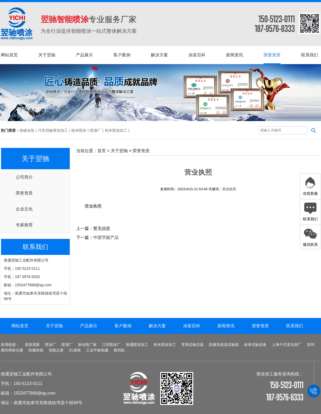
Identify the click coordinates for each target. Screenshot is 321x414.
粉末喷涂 (78, 130)
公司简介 (24, 177)
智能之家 (56, 350)
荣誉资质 (24, 193)
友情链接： (10, 344)
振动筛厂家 (87, 344)
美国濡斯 (32, 344)
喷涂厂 (50, 344)
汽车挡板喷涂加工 (53, 130)
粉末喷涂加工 (116, 130)
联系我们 (294, 326)
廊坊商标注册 (12, 350)
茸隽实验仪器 (192, 344)
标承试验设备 (255, 344)
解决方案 (157, 326)
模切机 (119, 350)
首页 (101, 150)
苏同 (310, 344)
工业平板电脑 (97, 350)
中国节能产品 (106, 237)
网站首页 (19, 326)
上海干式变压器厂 (287, 344)
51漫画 (75, 350)
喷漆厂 (95, 130)
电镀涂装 (26, 130)
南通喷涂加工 (137, 344)
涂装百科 (191, 326)
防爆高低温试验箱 (224, 344)
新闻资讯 (225, 326)
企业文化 (24, 209)
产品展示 (88, 326)
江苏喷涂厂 (111, 344)
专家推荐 (24, 225)
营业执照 (229, 189)
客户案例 (122, 326)
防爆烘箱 (35, 350)
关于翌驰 (119, 150)
